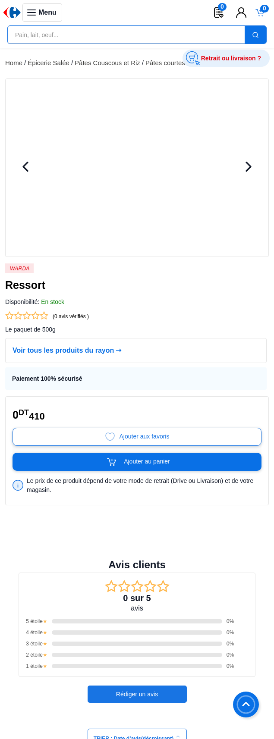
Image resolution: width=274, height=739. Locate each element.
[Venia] (12, 12)
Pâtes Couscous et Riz (107, 62)
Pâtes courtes (165, 62)
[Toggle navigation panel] (42, 12)
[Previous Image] (25, 167)
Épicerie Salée (48, 62)
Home (13, 62)
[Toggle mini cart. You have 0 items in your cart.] (260, 12)
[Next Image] (248, 167)
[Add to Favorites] (137, 437)
